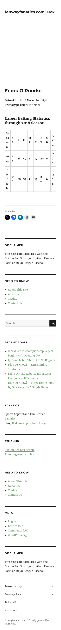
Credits (12, 298)
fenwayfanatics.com (25, 12)
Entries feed (15, 526)
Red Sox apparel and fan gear (30, 423)
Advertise (14, 294)
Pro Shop (11, 610)
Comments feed (18, 530)
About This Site (18, 289)
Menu (50, 12)
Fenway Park (13, 594)
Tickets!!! (10, 602)
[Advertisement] (30, 55)
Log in (12, 521)
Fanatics (10, 418)
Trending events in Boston (22, 454)
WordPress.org (17, 535)
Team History (13, 586)
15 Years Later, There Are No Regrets (31, 360)
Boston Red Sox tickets (19, 449)
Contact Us (15, 303)
